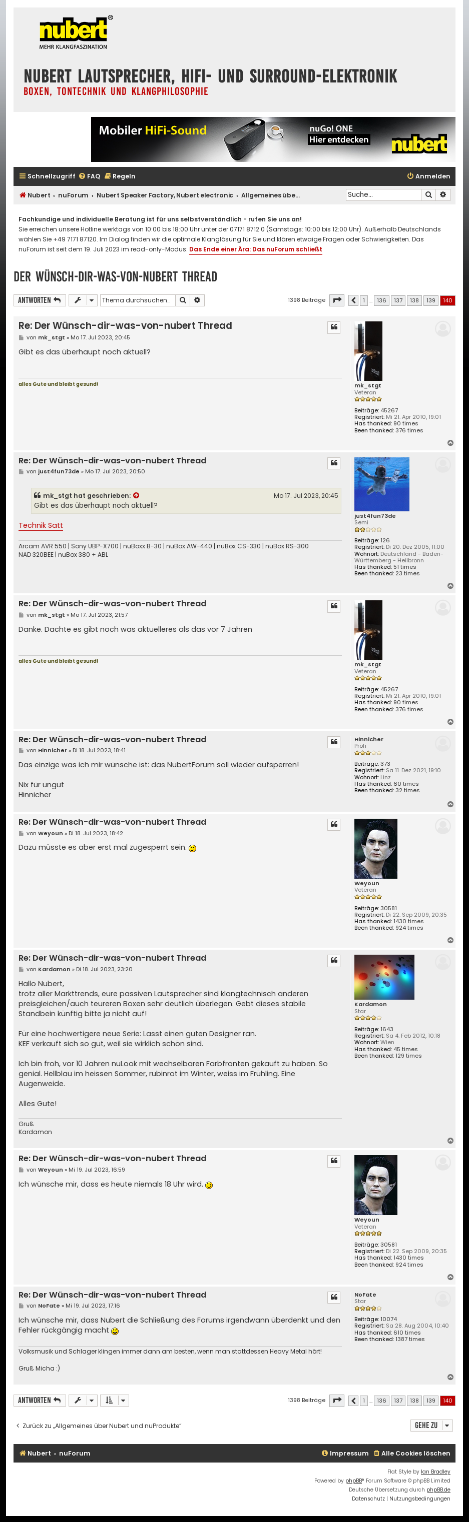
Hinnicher (368, 739)
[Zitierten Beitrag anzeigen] (136, 496)
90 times (405, 423)
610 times (407, 1333)
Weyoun (366, 883)
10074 (388, 1319)
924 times (409, 928)
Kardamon (370, 1004)
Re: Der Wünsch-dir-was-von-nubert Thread (125, 325)
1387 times (410, 1339)
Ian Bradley (435, 1472)
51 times (404, 567)
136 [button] (381, 300)
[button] (336, 300)
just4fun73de (375, 516)
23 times (407, 573)
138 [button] (414, 300)
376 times (409, 430)
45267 (389, 410)
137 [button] (398, 300)
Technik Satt (41, 525)
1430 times (408, 921)
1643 (386, 1029)
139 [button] (430, 300)
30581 (388, 908)
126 (385, 540)
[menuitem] (89, 176)
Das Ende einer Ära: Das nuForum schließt (255, 249)
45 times (405, 1049)
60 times (406, 784)
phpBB (353, 1481)
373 (385, 764)
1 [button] (364, 300)
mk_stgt (367, 385)
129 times (408, 1056)
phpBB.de (438, 1490)
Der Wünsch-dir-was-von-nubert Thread (115, 276)
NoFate (365, 1295)
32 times (407, 790)
